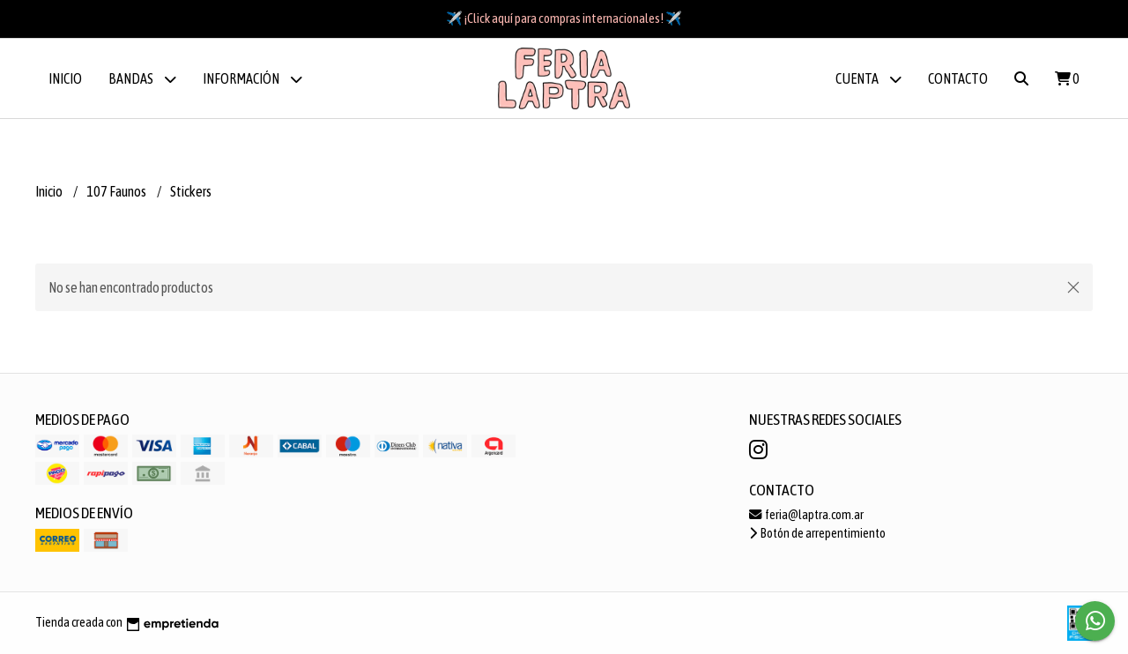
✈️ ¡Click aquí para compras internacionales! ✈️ (564, 18)
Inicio (65, 78)
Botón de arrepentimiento (817, 533)
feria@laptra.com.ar (806, 515)
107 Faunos (117, 191)
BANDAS (142, 79)
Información (252, 79)
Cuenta (868, 79)
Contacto (958, 78)
